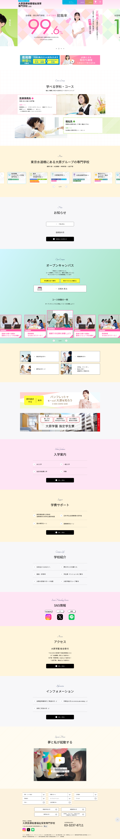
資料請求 (82, 2)
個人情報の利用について (50, 832)
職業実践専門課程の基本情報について (83, 832)
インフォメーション (54, 796)
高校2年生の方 (46, 806)
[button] (56, 48)
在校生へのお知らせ (61, 236)
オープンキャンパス (71, 2)
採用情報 (62, 834)
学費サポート (53, 792)
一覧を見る (61, 221)
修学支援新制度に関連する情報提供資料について (49, 834)
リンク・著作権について (28, 832)
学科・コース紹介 (28, 792)
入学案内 (78, 792)
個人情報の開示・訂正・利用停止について (65, 832)
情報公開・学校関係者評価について (30, 834)
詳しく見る (61, 478)
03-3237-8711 (74, 822)
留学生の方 (46, 812)
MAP (45, 823)
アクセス (95, 3)
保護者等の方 (73, 806)
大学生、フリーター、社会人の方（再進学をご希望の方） (71, 812)
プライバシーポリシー (38, 832)
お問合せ (90, 2)
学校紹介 (26, 796)
